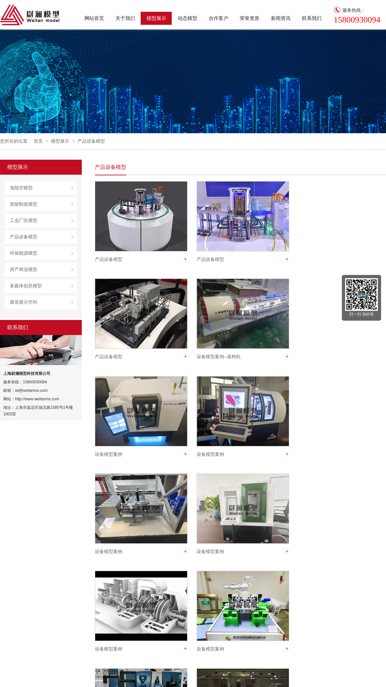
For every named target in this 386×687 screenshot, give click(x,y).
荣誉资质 (249, 18)
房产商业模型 (23, 269)
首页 (38, 141)
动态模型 (187, 18)
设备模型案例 (207, 357)
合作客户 (218, 18)
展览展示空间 (23, 302)
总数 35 (105, 574)
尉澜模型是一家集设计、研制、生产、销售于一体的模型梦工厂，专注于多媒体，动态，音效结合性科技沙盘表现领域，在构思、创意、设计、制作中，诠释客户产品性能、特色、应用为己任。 (71, 629)
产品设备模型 (91, 141)
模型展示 (156, 18)
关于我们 (125, 18)
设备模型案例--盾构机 (117, 357)
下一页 (160, 574)
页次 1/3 (183, 574)
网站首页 (94, 18)
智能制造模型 (23, 204)
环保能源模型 (23, 253)
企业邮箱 (60, 675)
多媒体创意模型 (26, 285)
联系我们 (312, 18)
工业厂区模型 (23, 220)
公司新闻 (215, 620)
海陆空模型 (21, 187)
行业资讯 (215, 628)
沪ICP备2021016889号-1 (23, 675)
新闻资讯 (280, 18)
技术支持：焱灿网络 (94, 675)
